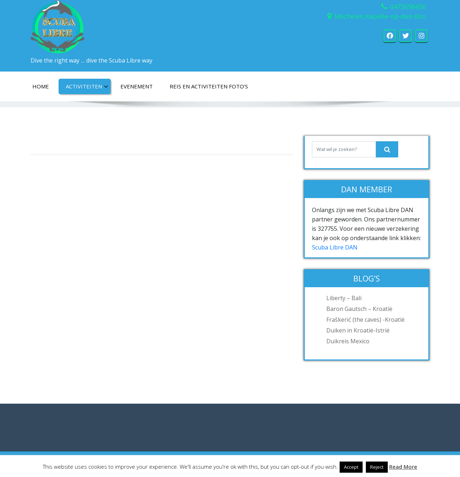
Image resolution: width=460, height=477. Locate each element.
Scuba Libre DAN (335, 247)
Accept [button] (351, 467)
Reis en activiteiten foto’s (209, 86)
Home (40, 86)
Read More (403, 466)
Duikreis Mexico (347, 341)
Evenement (136, 86)
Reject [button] (376, 467)
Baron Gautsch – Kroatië (359, 308)
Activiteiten (87, 87)
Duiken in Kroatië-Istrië (358, 330)
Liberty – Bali (344, 298)
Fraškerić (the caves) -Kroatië (365, 319)
